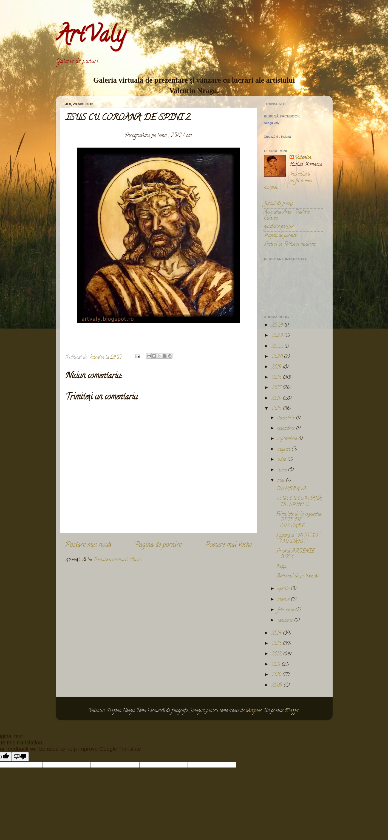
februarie (286, 610)
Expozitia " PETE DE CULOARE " (297, 539)
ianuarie (285, 621)
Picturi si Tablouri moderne (289, 244)
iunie (282, 470)
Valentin (303, 158)
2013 (277, 644)
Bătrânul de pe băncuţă (297, 576)
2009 (277, 685)
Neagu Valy (271, 123)
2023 (277, 336)
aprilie (284, 589)
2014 (277, 633)
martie (284, 600)
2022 (277, 346)
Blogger (292, 711)
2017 (276, 388)
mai (281, 481)
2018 (277, 378)
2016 (277, 398)
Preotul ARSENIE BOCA (295, 554)
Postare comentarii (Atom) (117, 560)
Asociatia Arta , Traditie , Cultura (287, 215)
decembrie (286, 418)
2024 (277, 325)
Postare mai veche (228, 545)
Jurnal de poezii (278, 204)
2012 (277, 654)
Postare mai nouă (88, 545)
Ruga (281, 567)
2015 (277, 409)
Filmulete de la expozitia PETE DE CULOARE (298, 520)
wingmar (254, 711)
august (284, 449)
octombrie (286, 429)
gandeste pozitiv (278, 227)
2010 (276, 675)
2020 (277, 357)
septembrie (287, 439)
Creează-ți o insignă (277, 136)
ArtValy (90, 37)
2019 (277, 367)
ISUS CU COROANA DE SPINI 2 (299, 502)
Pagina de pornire (158, 545)
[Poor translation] (20, 756)
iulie (282, 460)
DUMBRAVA (291, 489)
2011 (276, 665)
